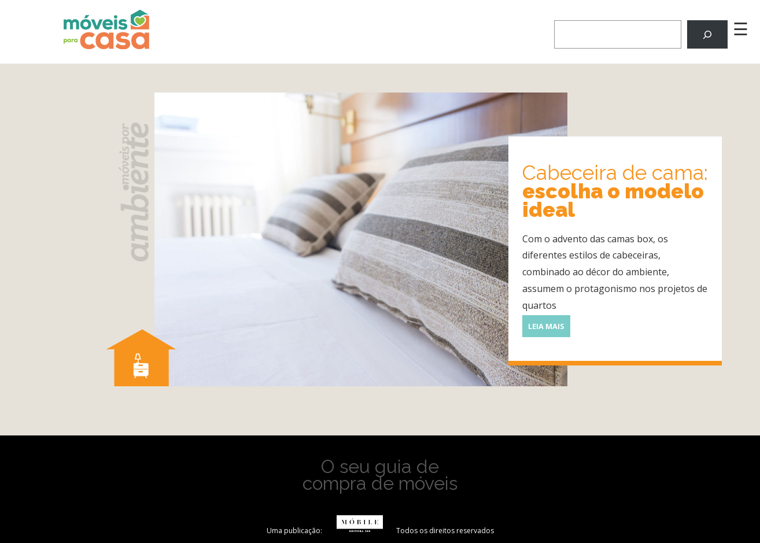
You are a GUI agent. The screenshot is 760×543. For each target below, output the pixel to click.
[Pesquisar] (707, 34)
